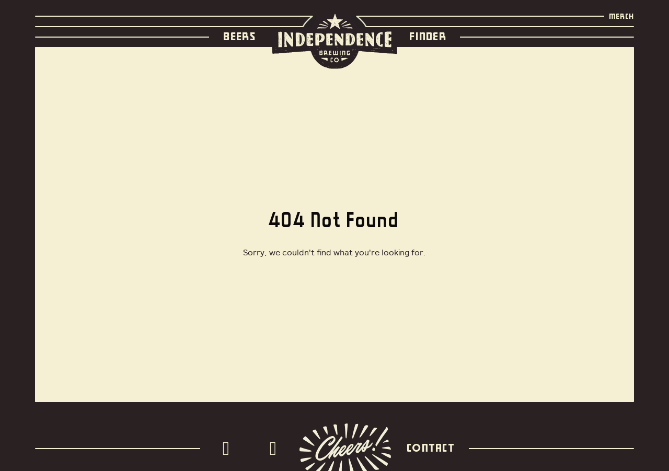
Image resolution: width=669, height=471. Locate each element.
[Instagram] (228, 448)
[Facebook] (275, 448)
